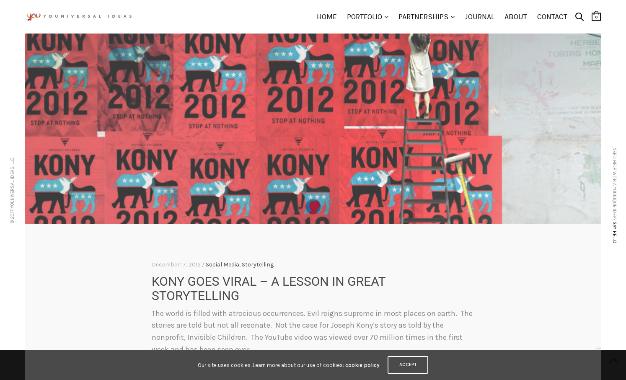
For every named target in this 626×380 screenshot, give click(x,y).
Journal (479, 16)
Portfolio (364, 16)
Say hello (614, 232)
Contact (552, 16)
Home (327, 16)
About (515, 16)
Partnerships (423, 16)
